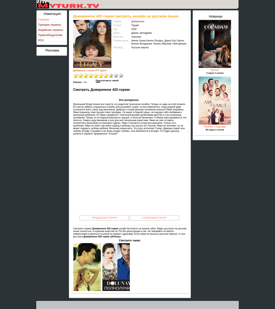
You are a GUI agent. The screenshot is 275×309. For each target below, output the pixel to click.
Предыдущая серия (104, 217)
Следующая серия (154, 217)
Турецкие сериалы (49, 24)
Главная (43, 19)
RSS (41, 40)
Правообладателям (50, 35)
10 (121, 75)
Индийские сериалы (50, 29)
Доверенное (137, 21)
